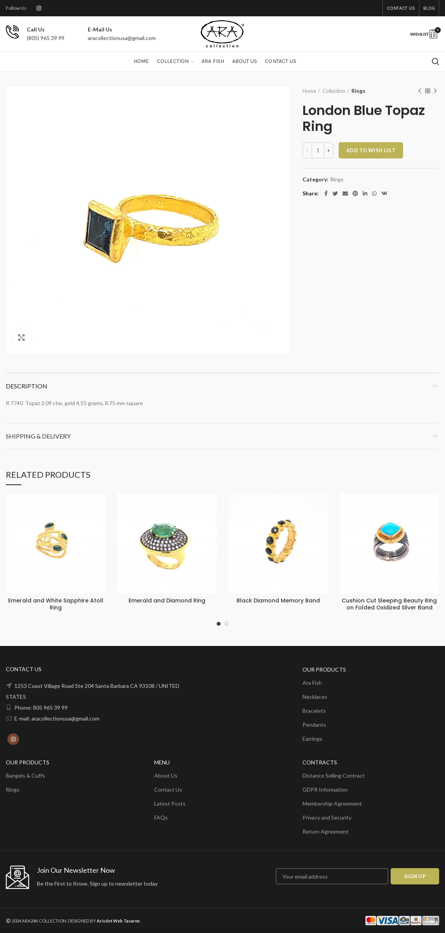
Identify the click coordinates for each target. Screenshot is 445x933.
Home (309, 91)
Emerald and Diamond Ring (167, 600)
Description (26, 386)
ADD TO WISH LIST (370, 150)
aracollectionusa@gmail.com (122, 38)
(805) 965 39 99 (45, 38)
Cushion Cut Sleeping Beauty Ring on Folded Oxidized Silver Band (389, 604)
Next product (435, 91)
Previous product (419, 91)
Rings (358, 91)
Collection (333, 91)
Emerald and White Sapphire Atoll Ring (55, 604)
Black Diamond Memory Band (278, 600)
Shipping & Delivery (38, 436)
